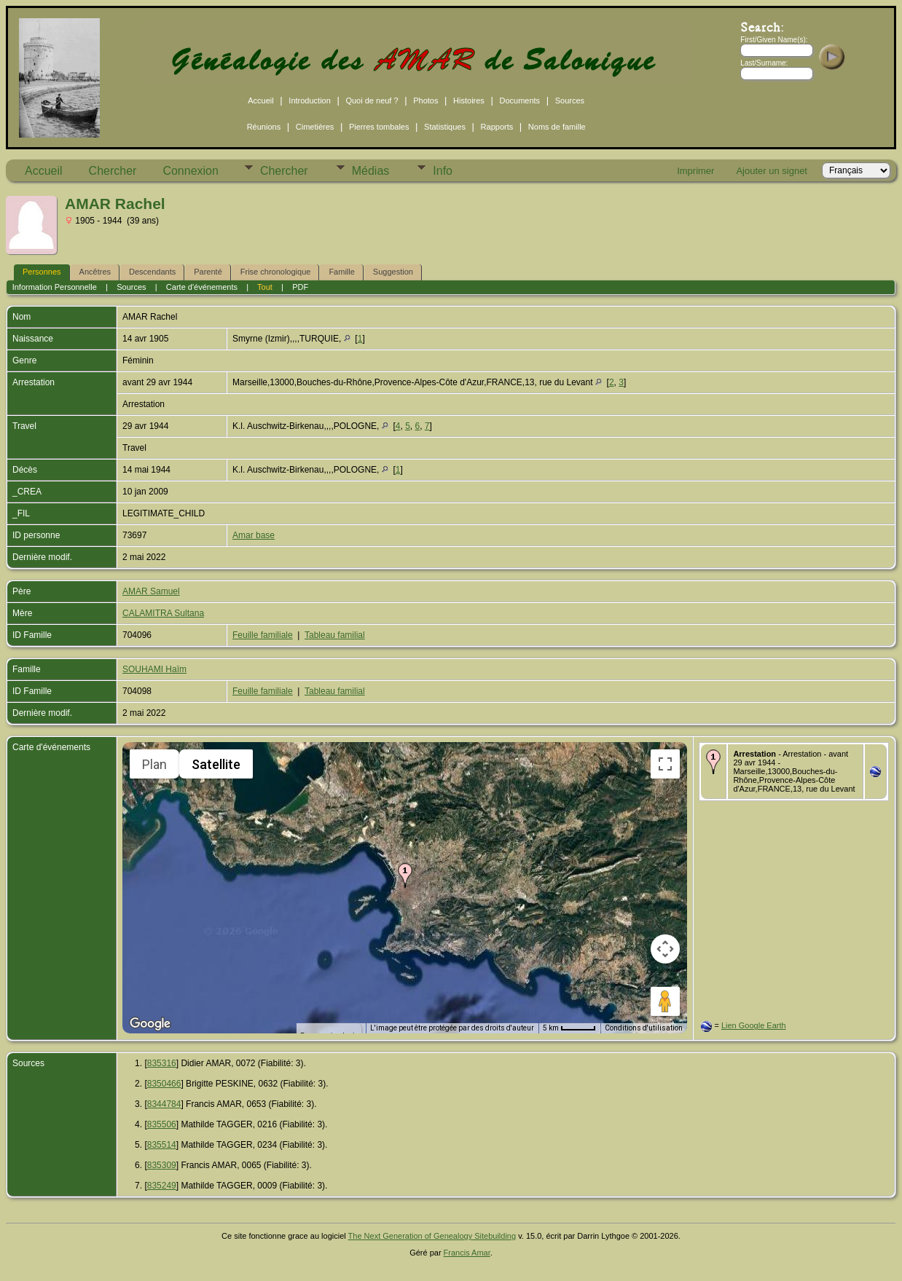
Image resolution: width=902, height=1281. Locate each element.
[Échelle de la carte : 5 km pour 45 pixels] (569, 1028)
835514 (161, 1145)
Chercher (113, 171)
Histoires (469, 100)
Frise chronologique (275, 271)
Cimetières (315, 126)
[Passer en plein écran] (665, 764)
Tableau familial (335, 635)
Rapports (497, 126)
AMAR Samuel (151, 591)
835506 (161, 1124)
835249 (161, 1186)
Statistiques (445, 126)
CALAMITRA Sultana (163, 613)
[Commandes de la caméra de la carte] (665, 948)
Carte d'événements (202, 287)
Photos (425, 100)
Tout (264, 287)
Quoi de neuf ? (371, 100)
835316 (161, 1063)
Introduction (309, 100)
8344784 (164, 1104)
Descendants (152, 271)
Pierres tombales (379, 126)
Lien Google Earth (753, 1025)
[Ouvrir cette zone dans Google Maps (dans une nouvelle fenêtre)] (150, 1023)
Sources (569, 100)
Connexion (190, 171)
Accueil (260, 100)
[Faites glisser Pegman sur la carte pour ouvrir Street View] (665, 1001)
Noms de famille (557, 126)
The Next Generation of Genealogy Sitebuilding (432, 1235)
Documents (519, 100)
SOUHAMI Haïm (154, 669)
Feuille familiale (262, 635)
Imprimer (695, 170)
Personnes (42, 271)
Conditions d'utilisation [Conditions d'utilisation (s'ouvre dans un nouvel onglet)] (644, 1028)
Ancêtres (95, 271)
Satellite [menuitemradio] (216, 764)
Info (442, 171)
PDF (300, 287)
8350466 (164, 1084)
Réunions (264, 126)
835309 (161, 1165)
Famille (341, 271)
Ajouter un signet (771, 170)
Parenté (208, 271)
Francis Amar (467, 1252)
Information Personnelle (54, 287)
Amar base (253, 535)
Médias (371, 171)
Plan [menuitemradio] (154, 764)
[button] (405, 875)
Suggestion (393, 271)
